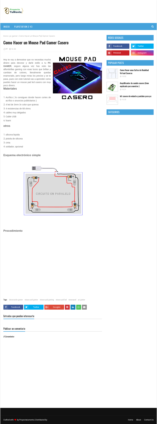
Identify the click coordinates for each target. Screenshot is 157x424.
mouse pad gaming (47, 299)
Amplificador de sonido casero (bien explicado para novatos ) (134, 85)
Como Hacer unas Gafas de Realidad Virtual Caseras (134, 72)
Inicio (5, 36)
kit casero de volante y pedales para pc (135, 96)
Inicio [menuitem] (6, 26)
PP (7, 49)
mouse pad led (61, 299)
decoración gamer (16, 299)
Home (130, 420)
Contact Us (149, 420)
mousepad (72, 299)
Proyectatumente (26, 420)
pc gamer (13, 36)
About (138, 420)
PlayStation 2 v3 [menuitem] (23, 26)
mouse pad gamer (31, 299)
